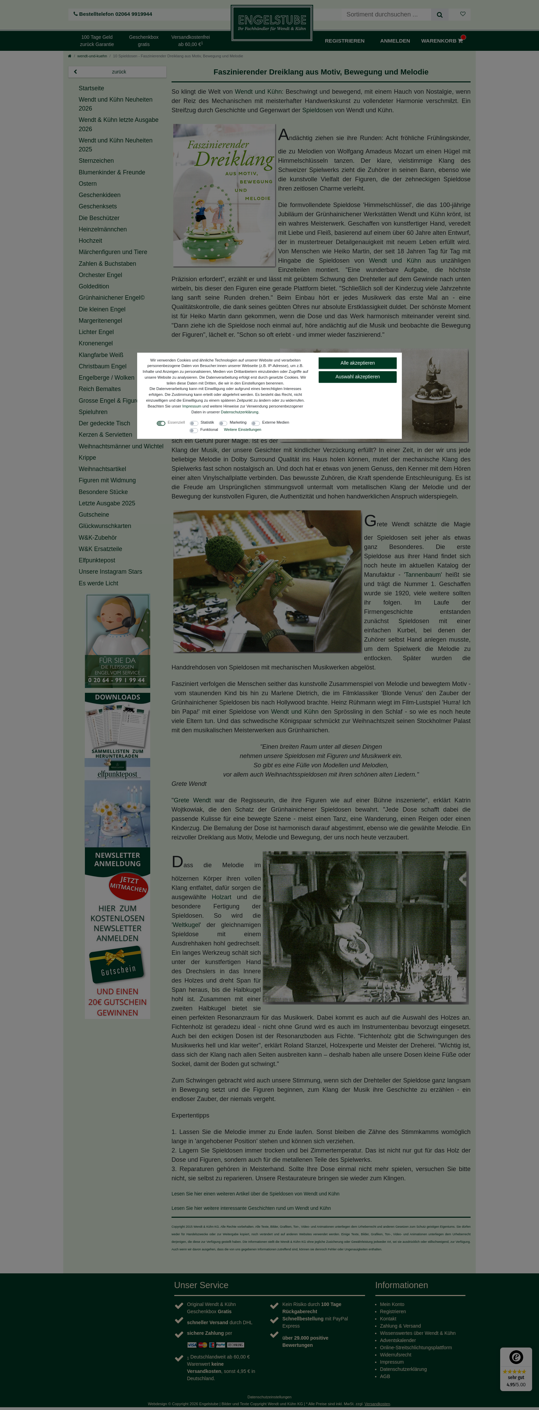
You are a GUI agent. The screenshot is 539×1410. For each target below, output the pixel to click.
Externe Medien (275, 423)
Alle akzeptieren (358, 363)
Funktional (209, 430)
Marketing (238, 423)
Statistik (207, 423)
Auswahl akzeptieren (358, 376)
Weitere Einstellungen (242, 430)
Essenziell (176, 423)
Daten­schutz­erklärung (239, 412)
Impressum (191, 406)
